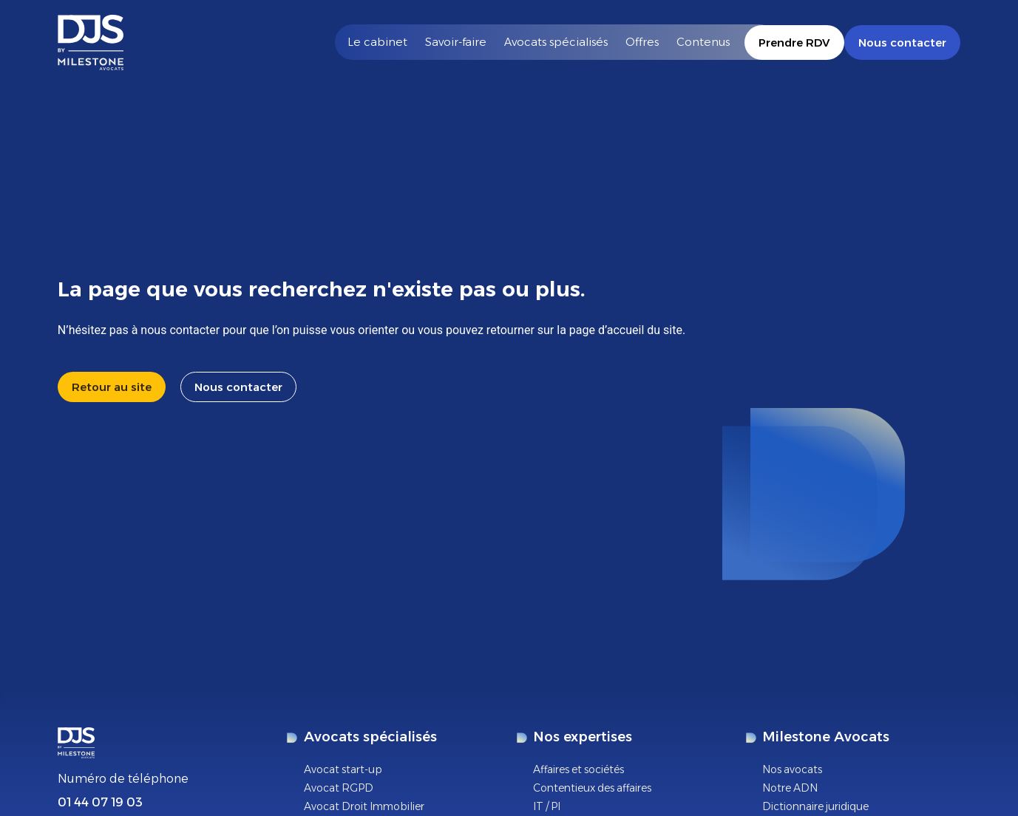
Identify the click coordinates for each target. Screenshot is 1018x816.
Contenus (703, 42)
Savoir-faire (455, 42)
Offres (642, 42)
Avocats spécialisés (556, 42)
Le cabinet (377, 42)
